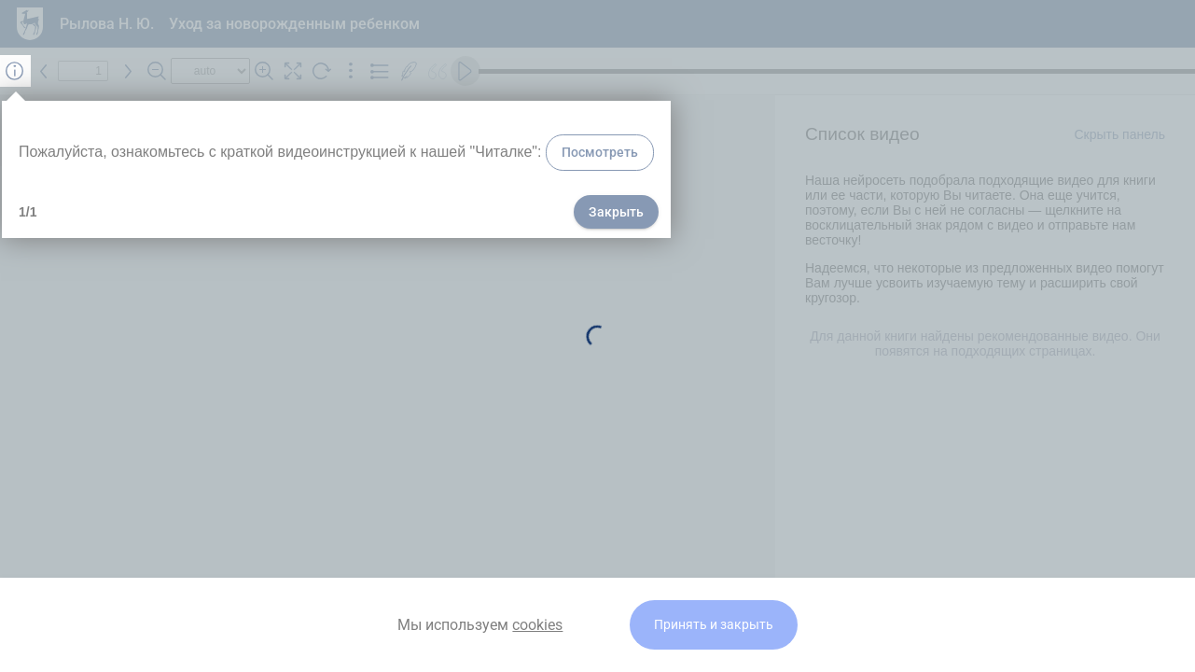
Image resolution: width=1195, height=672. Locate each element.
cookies (537, 625)
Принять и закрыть (713, 625)
